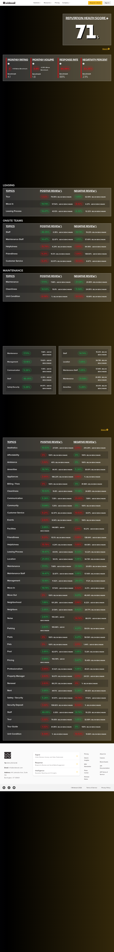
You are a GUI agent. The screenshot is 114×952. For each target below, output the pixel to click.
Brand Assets (104, 762)
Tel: (10, 763)
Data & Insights (86, 759)
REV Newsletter (87, 765)
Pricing (57, 3)
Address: (16, 775)
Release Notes (86, 778)
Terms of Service (91, 788)
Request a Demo (95, 3)
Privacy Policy (105, 788)
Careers (102, 758)
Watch (106, 49)
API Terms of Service (104, 773)
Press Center (86, 771)
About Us (103, 754)
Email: (13, 768)
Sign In (107, 3)
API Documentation (105, 767)
